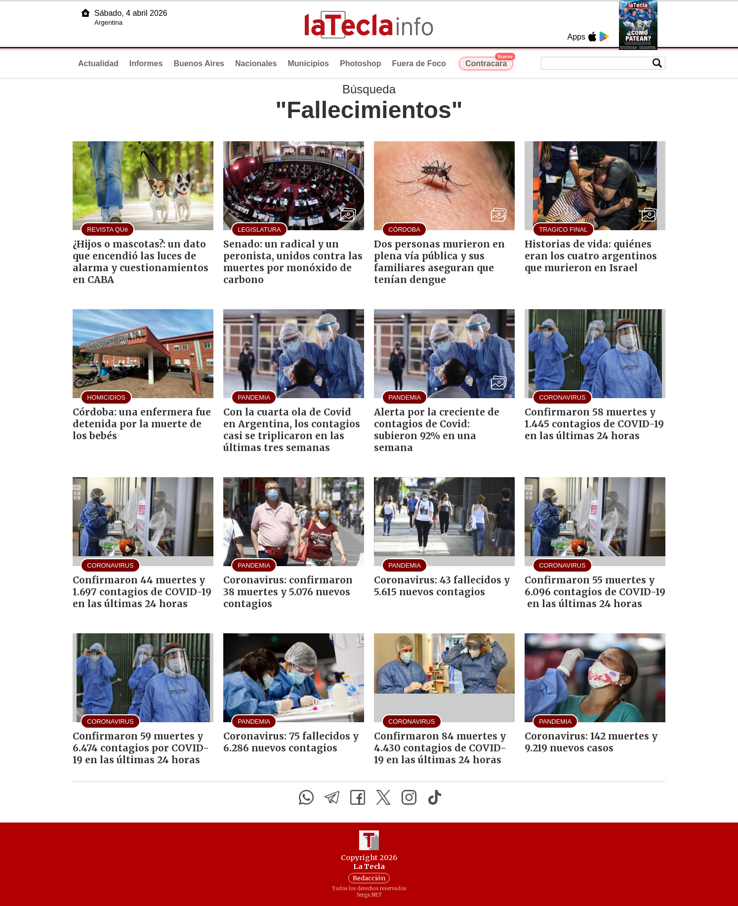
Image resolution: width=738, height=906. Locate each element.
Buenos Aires (198, 63)
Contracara (489, 62)
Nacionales (256, 63)
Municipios (308, 63)
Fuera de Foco (419, 63)
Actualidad (98, 63)
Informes (146, 63)
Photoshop (360, 63)
